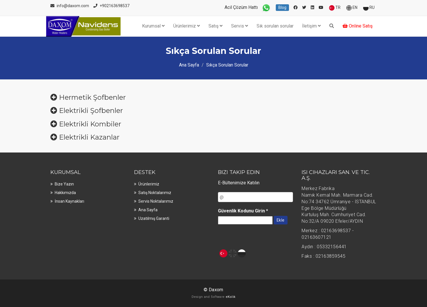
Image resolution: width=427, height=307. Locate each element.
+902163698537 (114, 5)
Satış (215, 26)
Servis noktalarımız (155, 201)
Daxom (216, 289)
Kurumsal (153, 26)
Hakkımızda (65, 192)
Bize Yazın (64, 184)
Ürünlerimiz (186, 26)
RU (369, 8)
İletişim (311, 26)
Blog (282, 7)
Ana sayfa (148, 210)
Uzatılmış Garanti (153, 218)
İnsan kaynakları (69, 201)
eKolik (231, 297)
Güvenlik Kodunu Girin (243, 211)
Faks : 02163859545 (323, 256)
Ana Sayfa (189, 65)
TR (335, 8)
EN (351, 8)
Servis (239, 26)
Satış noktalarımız (154, 192)
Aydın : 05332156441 (324, 246)
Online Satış (358, 26)
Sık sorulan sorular (275, 26)
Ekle (281, 220)
